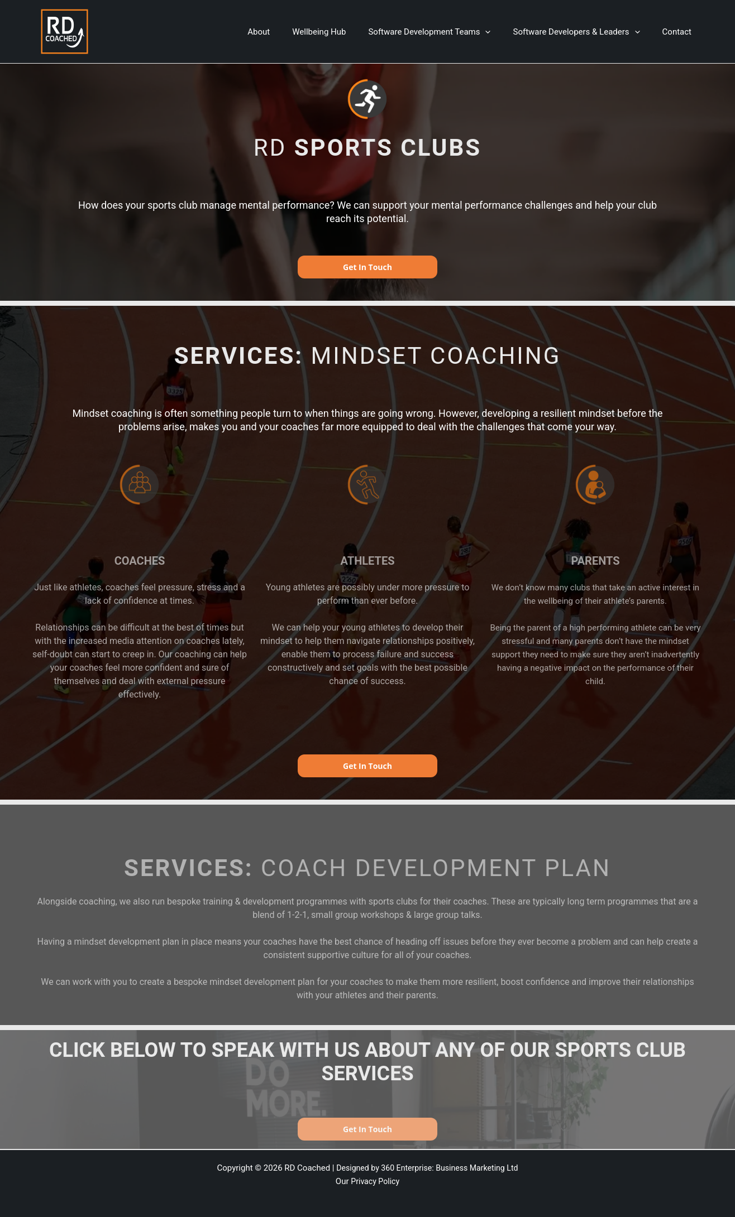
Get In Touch (367, 267)
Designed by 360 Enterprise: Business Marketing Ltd (427, 1168)
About (284, 32)
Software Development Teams (443, 31)
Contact (679, 32)
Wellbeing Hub (338, 32)
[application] (499, 31)
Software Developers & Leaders (584, 31)
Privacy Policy (375, 1181)
